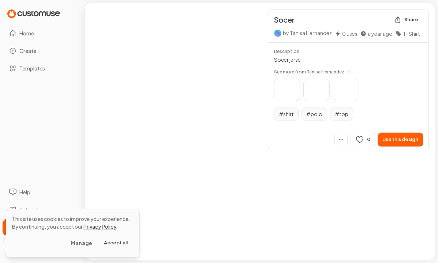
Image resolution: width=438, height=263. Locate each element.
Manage (81, 243)
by (307, 33)
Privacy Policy (99, 226)
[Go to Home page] (33, 13)
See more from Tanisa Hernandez (312, 72)
